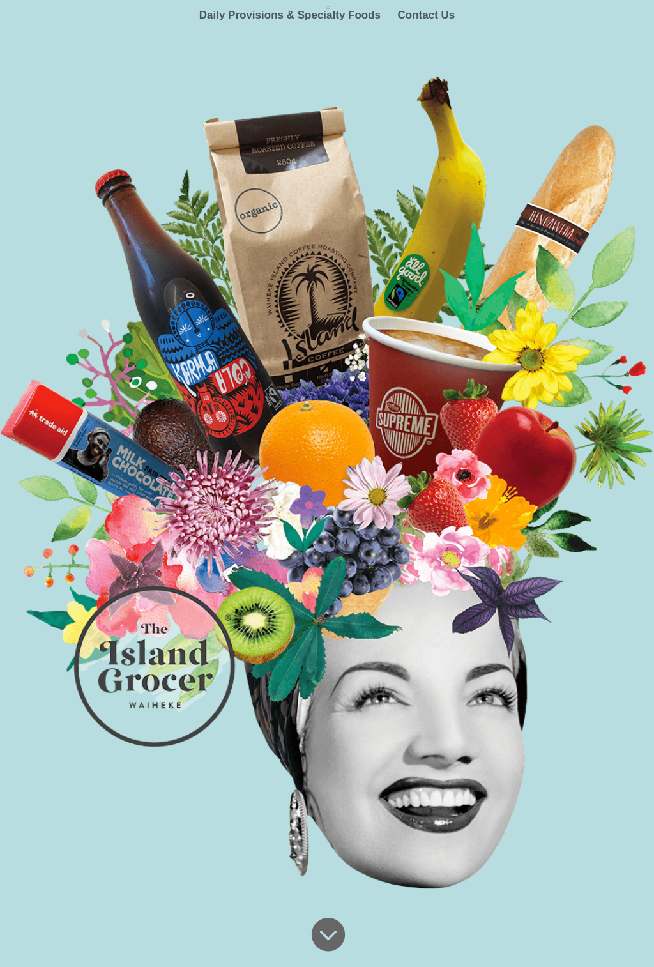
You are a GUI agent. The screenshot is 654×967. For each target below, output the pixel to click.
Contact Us (426, 16)
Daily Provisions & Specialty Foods (290, 16)
